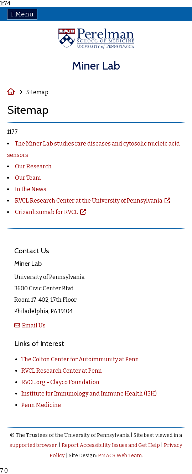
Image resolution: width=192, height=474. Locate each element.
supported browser (33, 445)
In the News (30, 189)
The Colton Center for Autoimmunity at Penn (80, 359)
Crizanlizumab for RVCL (47, 212)
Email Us (33, 325)
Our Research (33, 166)
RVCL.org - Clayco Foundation (60, 382)
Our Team (28, 177)
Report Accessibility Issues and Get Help (111, 445)
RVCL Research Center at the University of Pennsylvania (89, 200)
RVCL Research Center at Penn (61, 370)
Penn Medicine (41, 405)
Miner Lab (96, 65)
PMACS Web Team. (120, 456)
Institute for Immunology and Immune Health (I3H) (89, 393)
